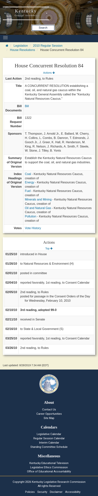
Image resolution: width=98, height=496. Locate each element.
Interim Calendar (49, 442)
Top (49, 248)
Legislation (21, 45)
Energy (29, 182)
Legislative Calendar (49, 434)
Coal (28, 174)
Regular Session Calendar (49, 438)
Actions (49, 72)
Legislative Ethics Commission (49, 467)
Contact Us (49, 409)
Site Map (49, 418)
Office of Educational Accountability (49, 471)
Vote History (33, 228)
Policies (30, 492)
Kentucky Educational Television (49, 463)
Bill (27, 106)
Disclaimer (56, 492)
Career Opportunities (49, 413)
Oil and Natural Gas (38, 208)
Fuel (28, 190)
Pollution (30, 216)
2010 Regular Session (47, 45)
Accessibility (72, 492)
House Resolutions (22, 50)
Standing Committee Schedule (49, 447)
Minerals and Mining (38, 199)
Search (43, 27)
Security (42, 492)
